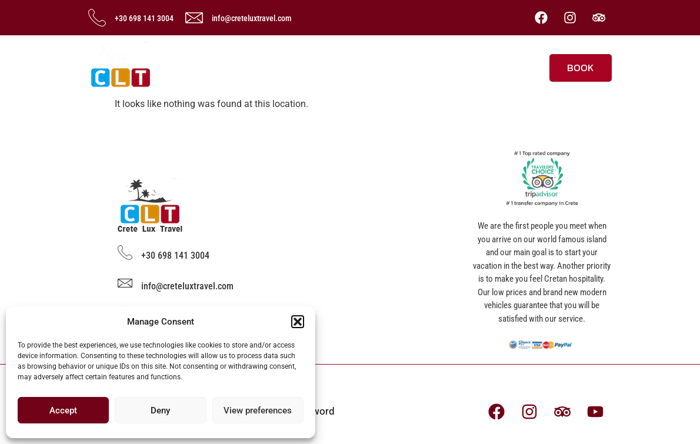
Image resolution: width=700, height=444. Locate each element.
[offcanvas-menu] (528, 64)
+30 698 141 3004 (144, 18)
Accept (63, 410)
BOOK (580, 67)
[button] (298, 322)
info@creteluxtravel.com (251, 18)
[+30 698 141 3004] (97, 17)
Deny (160, 410)
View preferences (258, 410)
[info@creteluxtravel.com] (194, 17)
